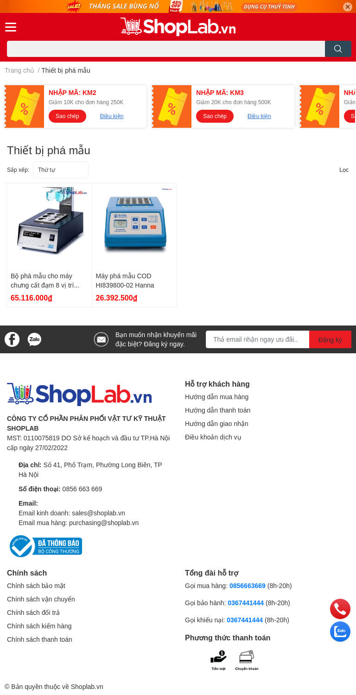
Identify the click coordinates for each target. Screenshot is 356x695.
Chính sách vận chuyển (41, 599)
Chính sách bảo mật (36, 585)
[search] (338, 49)
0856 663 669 (82, 489)
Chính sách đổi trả (33, 612)
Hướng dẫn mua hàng (216, 397)
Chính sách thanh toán (39, 639)
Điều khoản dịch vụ (213, 437)
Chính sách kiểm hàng (39, 626)
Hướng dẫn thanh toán (217, 410)
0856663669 (247, 585)
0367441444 (246, 603)
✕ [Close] (347, 7)
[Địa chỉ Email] (278, 339)
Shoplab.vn (87, 686)
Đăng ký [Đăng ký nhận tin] (330, 340)
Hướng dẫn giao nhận (216, 423)
